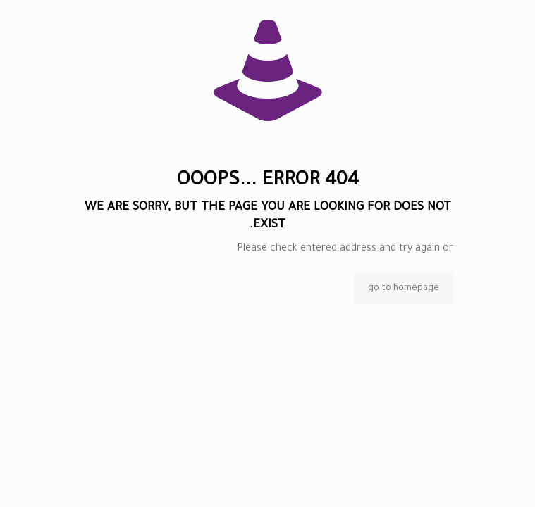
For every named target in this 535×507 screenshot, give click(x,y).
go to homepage (403, 289)
